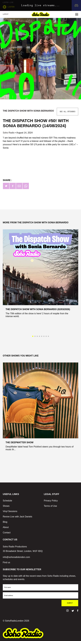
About (6, 527)
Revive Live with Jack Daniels (17, 516)
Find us (6, 562)
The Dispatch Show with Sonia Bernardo (28, 111)
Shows (6, 506)
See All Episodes (67, 111)
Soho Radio (9, 132)
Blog (5, 522)
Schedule (7, 500)
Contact (6, 532)
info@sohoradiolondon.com (16, 557)
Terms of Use (50, 506)
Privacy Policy (51, 500)
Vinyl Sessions (10, 511)
